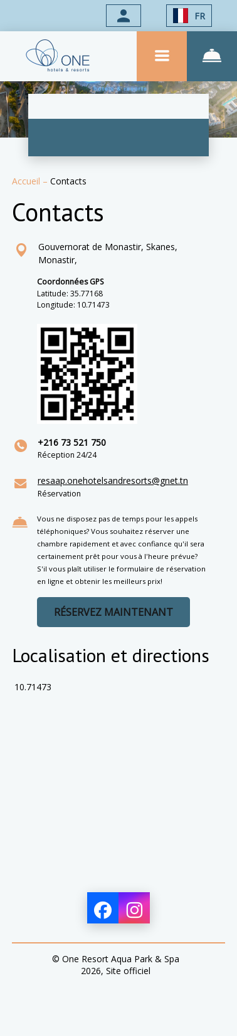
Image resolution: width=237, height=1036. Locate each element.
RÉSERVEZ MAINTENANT (113, 612)
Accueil (27, 181)
